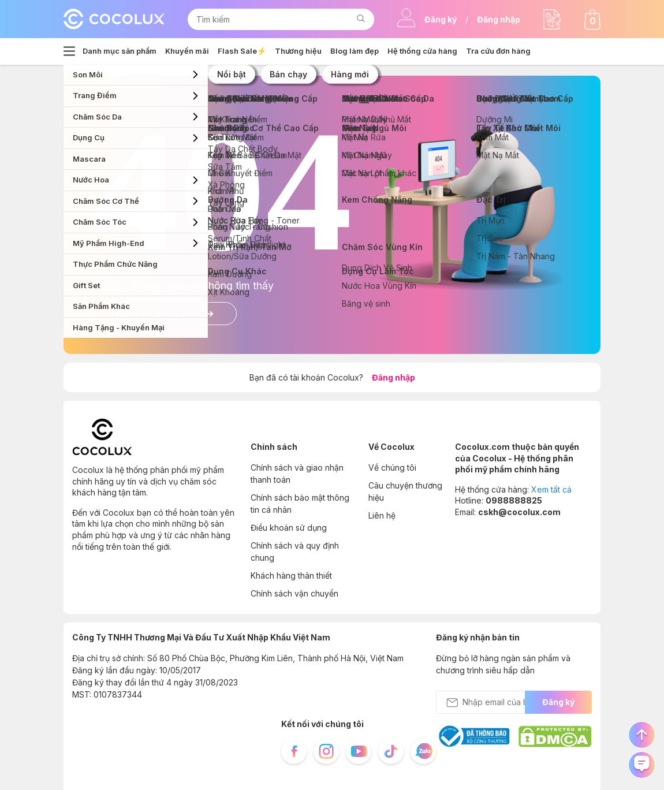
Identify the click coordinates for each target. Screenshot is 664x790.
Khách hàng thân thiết (291, 575)
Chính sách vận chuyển (294, 593)
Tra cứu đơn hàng (498, 50)
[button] (360, 19)
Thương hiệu (298, 50)
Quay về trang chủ (164, 313)
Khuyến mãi (187, 50)
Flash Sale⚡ (242, 50)
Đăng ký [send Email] (558, 702)
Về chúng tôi (392, 467)
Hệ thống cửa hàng (422, 50)
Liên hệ (382, 515)
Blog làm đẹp (354, 50)
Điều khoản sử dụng (289, 527)
